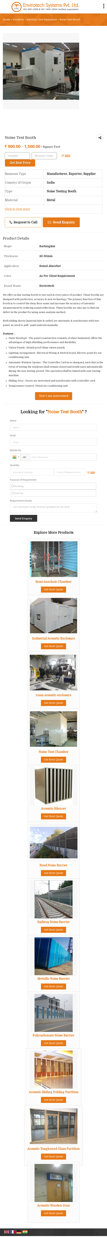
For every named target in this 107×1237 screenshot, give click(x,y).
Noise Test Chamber (53, 752)
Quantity (14, 465)
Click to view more (17, 209)
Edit (65, 155)
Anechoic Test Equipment (42, 19)
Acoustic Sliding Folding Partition (53, 1092)
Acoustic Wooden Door (53, 1205)
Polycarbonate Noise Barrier (53, 1035)
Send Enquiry (61, 222)
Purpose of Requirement (23, 480)
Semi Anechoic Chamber (53, 582)
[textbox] (44, 155)
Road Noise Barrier (53, 865)
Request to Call (23, 222)
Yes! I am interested (53, 396)
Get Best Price (20, 163)
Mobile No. (16, 450)
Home (6, 19)
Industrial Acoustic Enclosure (53, 638)
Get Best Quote (53, 589)
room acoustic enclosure (53, 695)
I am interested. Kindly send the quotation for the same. (53, 508)
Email (13, 435)
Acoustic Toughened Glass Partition (53, 1149)
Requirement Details (21, 500)
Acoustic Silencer (53, 808)
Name (13, 420)
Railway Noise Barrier (53, 922)
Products (18, 19)
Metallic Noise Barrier (53, 979)
